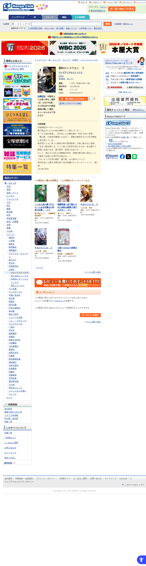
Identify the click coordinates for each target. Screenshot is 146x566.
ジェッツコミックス (19, 273)
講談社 (12, 237)
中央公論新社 (14, 308)
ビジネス (10, 196)
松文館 (12, 298)
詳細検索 (118, 24)
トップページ (18, 17)
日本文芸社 (14, 365)
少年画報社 (14, 346)
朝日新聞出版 (14, 359)
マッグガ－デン (15, 292)
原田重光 (62, 79)
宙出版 (12, 311)
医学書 (9, 212)
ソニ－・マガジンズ (17, 321)
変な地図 (60, 28)
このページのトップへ (134, 485)
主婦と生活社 (14, 295)
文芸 (9, 186)
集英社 (12, 244)
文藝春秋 (13, 375)
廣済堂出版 (14, 381)
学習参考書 (11, 218)
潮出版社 (13, 362)
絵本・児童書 (12, 221)
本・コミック (10, 183)
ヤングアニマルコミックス (71, 72)
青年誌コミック (15, 388)
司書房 (12, 337)
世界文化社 (14, 352)
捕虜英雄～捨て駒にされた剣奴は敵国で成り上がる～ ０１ (67, 207)
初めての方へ (10, 458)
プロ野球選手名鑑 (35, 28)
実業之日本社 (14, 340)
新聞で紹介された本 (13, 412)
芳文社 (12, 263)
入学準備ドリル (85, 28)
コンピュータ (12, 199)
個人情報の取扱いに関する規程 (119, 146)
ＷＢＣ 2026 (49, 28)
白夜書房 (13, 368)
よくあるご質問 (111, 2)
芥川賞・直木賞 (11, 418)
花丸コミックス (18, 285)
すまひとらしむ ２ (89, 204)
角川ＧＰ (13, 260)
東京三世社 (14, 314)
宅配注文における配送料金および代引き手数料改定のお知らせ (75, 37)
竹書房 (12, 356)
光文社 (12, 330)
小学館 (12, 241)
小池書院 (13, 343)
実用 (9, 189)
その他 (9, 231)
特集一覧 (8, 422)
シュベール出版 (15, 317)
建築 (9, 209)
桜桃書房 (13, 333)
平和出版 (13, 378)
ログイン (103, 7)
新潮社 (12, 349)
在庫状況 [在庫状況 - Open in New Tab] (41, 96)
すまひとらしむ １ (43, 248)
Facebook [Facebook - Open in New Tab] (123, 478)
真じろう (70, 79)
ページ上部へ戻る (93, 272)
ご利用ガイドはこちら (133, 69)
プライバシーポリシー (46, 478)
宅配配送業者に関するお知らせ (74, 34)
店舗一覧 (84, 2)
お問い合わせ (127, 2)
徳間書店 (13, 250)
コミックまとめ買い (17, 391)
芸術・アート (12, 193)
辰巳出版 (13, 304)
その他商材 (80, 17)
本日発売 (8, 409)
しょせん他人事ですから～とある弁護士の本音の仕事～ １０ (44, 207)
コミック (49, 17)
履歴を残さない (138, 110)
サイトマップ (141, 2)
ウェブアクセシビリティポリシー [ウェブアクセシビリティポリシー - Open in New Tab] (19, 482)
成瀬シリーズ (71, 28)
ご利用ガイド (97, 2)
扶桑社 (12, 372)
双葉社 (12, 301)
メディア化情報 (11, 415)
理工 (9, 205)
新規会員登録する (98, 11)
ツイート (39, 267)
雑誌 (64, 17)
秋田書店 (13, 247)
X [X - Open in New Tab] (131, 478)
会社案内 (8, 478)
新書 (9, 228)
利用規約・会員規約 (24, 478)
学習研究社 (14, 266)
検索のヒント (128, 24)
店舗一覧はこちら (125, 92)
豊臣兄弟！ (98, 28)
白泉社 (12, 269)
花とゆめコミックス (19, 276)
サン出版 (13, 289)
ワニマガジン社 (15, 324)
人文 (9, 202)
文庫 (9, 225)
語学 (9, 215)
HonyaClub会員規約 (115, 144)
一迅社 (12, 327)
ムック (9, 397)
